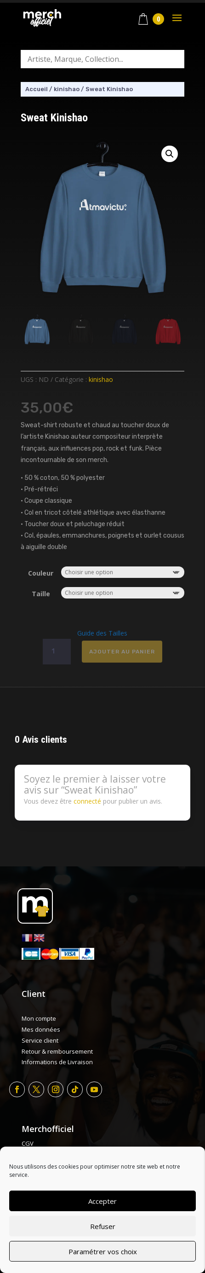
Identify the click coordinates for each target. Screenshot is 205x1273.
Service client (40, 1040)
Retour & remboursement (57, 1051)
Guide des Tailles (102, 633)
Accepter (102, 1201)
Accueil (36, 89)
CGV (28, 1143)
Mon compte (39, 1018)
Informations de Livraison (57, 1062)
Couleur (40, 573)
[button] (169, 154)
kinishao (67, 89)
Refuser (102, 1226)
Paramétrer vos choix (102, 1251)
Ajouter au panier (122, 651)
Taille (41, 593)
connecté (87, 801)
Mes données (41, 1029)
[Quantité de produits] (56, 651)
